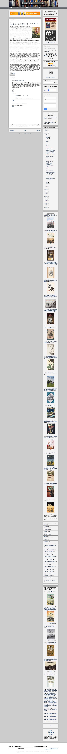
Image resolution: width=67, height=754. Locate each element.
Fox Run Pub (24, 24)
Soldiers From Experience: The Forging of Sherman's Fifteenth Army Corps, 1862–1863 (50, 643)
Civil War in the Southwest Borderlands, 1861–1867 (50, 698)
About (51, 7)
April (47, 180)
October (47, 138)
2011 (46, 200)
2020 (46, 188)
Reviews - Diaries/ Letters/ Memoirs (49, 556)
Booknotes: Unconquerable (50, 146)
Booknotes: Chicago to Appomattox (49, 171)
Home (25, 130)
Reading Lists (46, 541)
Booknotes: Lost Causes (49, 156)
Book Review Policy (19, 7)
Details (48, 51)
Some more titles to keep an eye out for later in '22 (50, 179)
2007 (46, 206)
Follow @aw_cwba (46, 749)
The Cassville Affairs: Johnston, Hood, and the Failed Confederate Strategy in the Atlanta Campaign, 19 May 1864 (50, 609)
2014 (46, 196)
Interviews (45, 536)
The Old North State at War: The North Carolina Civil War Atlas (50, 701)
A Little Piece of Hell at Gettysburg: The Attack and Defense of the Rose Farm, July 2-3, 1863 (50, 373)
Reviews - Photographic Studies (49, 566)
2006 (46, 207)
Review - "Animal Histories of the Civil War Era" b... (50, 173)
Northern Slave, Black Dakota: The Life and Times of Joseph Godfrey (50, 499)
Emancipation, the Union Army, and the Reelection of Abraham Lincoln (50, 708)
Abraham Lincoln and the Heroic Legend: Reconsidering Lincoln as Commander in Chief (50, 327)
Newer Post (12, 130)
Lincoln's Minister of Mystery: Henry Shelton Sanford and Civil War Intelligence (50, 484)
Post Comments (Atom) (27, 133)
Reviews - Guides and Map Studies (49, 561)
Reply (13, 91)
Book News (46, 526)
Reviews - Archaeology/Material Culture (50, 545)
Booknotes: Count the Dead (50, 154)
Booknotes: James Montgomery (49, 164)
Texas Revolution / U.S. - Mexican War (50, 580)
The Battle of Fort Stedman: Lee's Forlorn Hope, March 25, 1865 (50, 215)
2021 (46, 186)
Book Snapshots (46, 529)
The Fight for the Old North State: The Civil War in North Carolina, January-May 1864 (50, 690)
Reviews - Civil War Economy (48, 551)
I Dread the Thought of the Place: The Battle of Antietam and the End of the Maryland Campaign (50, 626)
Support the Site (37, 7)
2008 (46, 204)
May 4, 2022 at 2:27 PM (20, 80)
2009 (46, 203)
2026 (46, 129)
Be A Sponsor (28, 7)
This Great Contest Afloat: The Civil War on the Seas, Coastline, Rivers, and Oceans (50, 231)
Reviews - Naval (46, 564)
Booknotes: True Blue (49, 174)
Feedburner (51, 725)
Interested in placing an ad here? (50, 42)
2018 (46, 190)
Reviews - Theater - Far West (48, 571)
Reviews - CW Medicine (48, 554)
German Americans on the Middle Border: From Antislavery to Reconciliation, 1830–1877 (50, 674)
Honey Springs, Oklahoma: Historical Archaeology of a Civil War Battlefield (50, 592)
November (47, 137)
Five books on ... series (47, 534)
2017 (46, 192)
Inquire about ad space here (50, 77)
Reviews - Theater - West (48, 575)
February (47, 183)
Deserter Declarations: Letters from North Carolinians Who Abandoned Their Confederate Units (50, 247)
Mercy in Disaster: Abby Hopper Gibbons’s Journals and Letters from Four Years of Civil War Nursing (50, 310)
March (47, 182)
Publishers (45, 539)
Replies (14, 93)
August (47, 141)
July (46, 142)
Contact (45, 7)
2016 (46, 193)
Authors (45, 524)
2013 (46, 197)
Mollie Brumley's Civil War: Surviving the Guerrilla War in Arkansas (50, 357)
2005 (46, 208)
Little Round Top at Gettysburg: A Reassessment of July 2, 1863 (50, 452)
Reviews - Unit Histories (48, 577)
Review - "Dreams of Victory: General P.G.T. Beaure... (50, 151)
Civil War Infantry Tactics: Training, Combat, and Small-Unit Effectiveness (50, 705)
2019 (46, 189)
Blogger (49, 751)
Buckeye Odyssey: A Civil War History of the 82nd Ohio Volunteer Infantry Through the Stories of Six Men (50, 421)
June (47, 144)
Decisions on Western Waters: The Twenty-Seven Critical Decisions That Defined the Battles (50, 389)
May (46, 145)
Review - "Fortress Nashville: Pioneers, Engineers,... (50, 159)
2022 (46, 134)
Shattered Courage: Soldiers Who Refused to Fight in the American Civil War (50, 468)
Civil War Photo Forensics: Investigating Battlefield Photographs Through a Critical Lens (50, 296)
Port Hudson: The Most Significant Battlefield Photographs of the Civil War (50, 659)
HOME (11, 7)
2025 (46, 130)
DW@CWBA (17, 95)
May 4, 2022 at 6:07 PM (24, 95)
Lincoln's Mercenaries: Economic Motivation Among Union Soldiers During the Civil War (50, 694)
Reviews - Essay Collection (48, 559)
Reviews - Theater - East (48, 569)
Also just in (47, 157)
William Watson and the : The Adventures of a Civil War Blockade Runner (50, 118)
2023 (46, 133)
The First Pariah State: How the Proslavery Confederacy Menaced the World (50, 280)
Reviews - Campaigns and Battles (49, 549)
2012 (46, 199)
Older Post (38, 130)
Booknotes (13, 73)
